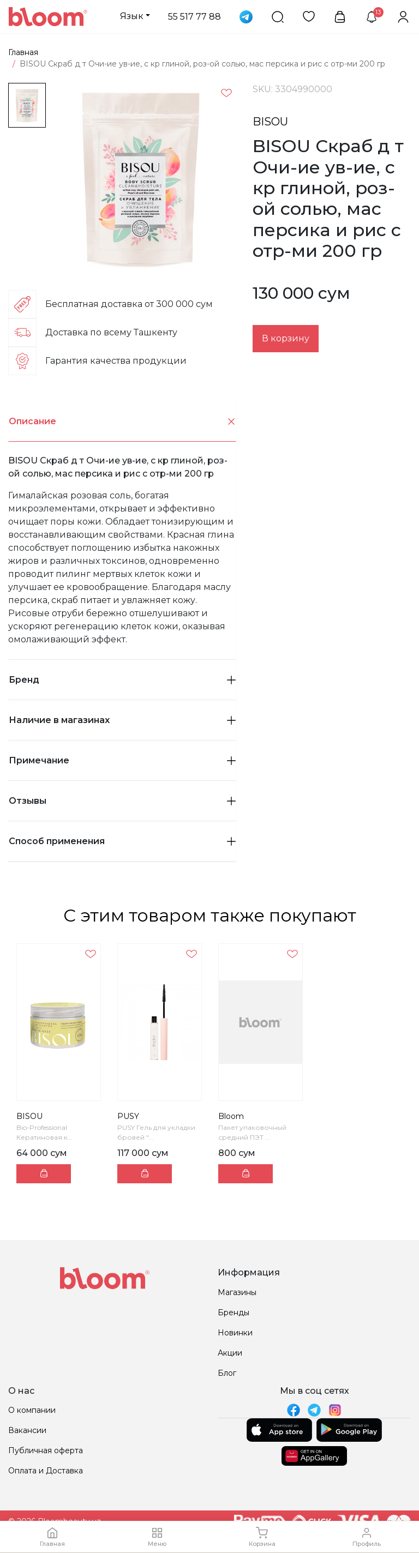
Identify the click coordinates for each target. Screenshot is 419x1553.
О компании (32, 1410)
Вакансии (27, 1430)
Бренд (122, 680)
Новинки (235, 1333)
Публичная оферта (45, 1450)
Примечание (122, 760)
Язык (131, 16)
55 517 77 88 (194, 16)
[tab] (122, 421)
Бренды (233, 1312)
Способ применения (122, 841)
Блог (227, 1373)
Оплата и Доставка (45, 1471)
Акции (230, 1353)
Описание (122, 422)
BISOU (270, 121)
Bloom (231, 1116)
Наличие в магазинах (122, 720)
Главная (23, 52)
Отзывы (122, 801)
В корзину (285, 338)
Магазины (237, 1292)
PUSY (128, 1116)
